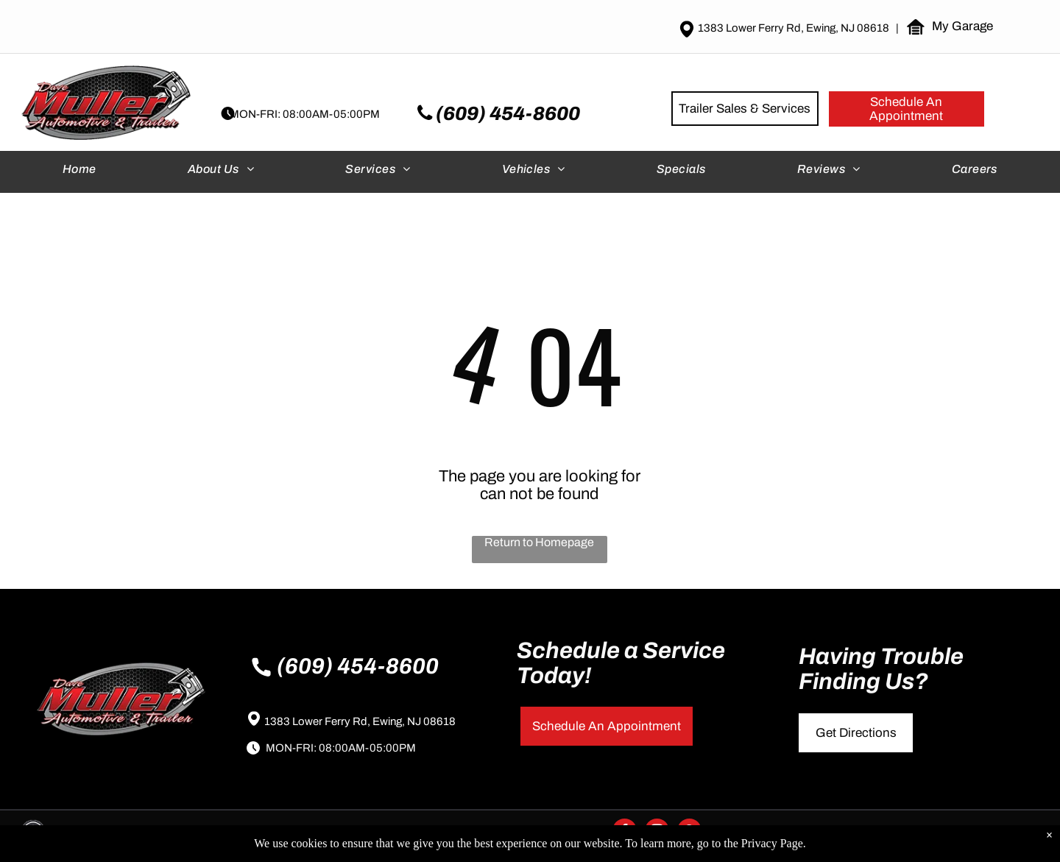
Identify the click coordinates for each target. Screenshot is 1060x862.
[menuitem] (81, 171)
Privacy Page (772, 843)
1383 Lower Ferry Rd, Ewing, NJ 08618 (360, 721)
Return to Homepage (539, 542)
